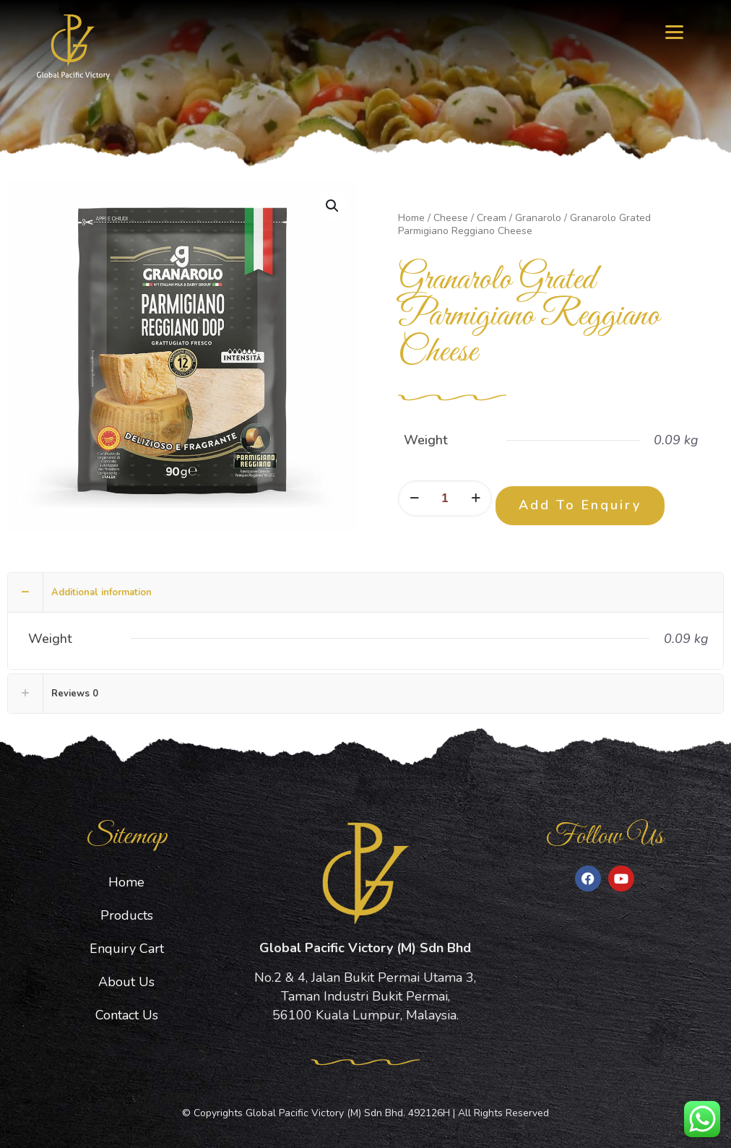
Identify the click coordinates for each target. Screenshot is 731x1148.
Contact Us (126, 1015)
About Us (126, 982)
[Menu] (674, 31)
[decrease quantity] (414, 498)
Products (126, 915)
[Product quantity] (445, 498)
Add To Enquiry (580, 505)
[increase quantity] (475, 498)
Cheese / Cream (469, 218)
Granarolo (538, 218)
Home (411, 218)
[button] (333, 205)
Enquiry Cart (127, 948)
